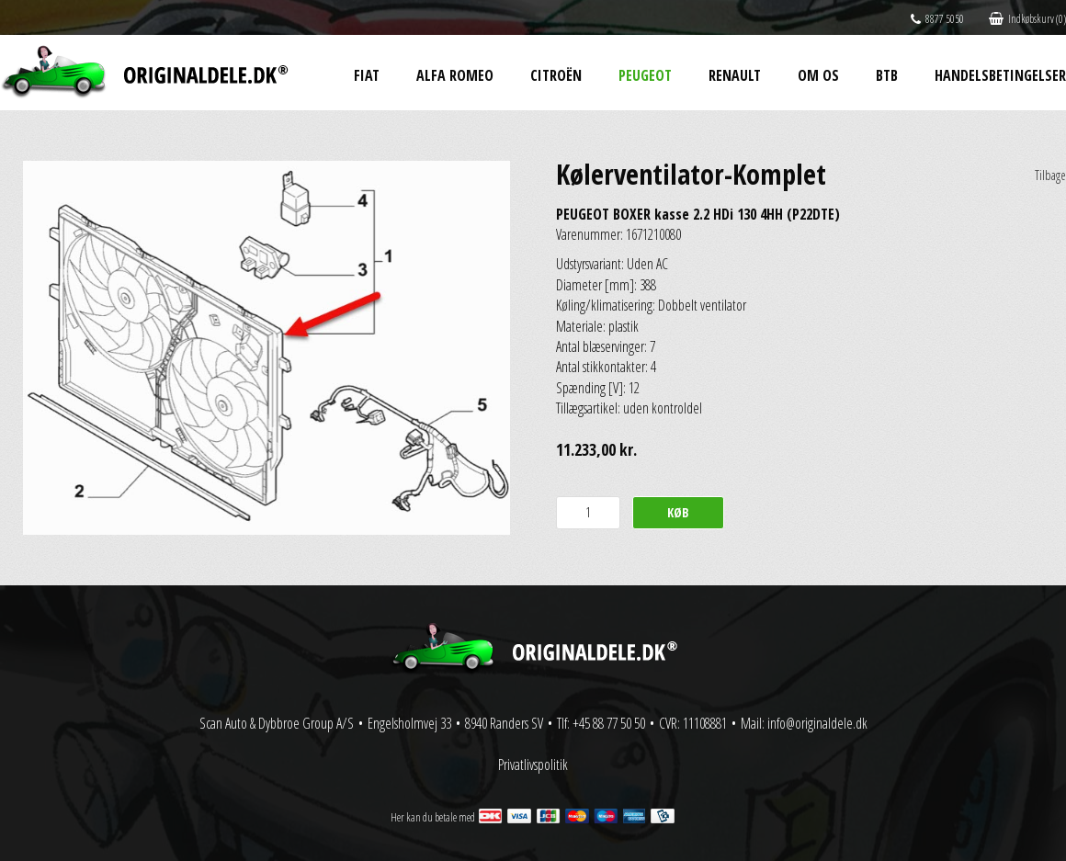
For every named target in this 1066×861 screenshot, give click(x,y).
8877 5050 (937, 19)
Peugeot (645, 75)
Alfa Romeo (454, 75)
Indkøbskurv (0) (1027, 19)
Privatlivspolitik (533, 764)
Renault (735, 75)
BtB (887, 75)
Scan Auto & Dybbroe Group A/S (276, 723)
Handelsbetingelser (1000, 75)
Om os (818, 75)
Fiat (367, 75)
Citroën (556, 75)
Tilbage (1050, 175)
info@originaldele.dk (817, 723)
